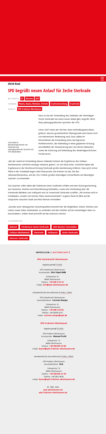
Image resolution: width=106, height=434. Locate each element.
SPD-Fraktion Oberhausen (29, 108)
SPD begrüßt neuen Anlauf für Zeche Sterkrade (49, 90)
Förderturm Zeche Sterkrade (35, 226)
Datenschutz (61, 252)
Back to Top (102, 430)
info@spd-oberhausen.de (55, 284)
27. (22, 98)
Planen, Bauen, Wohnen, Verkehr (33, 103)
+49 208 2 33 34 (56, 282)
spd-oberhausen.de (53, 389)
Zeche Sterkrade (70, 232)
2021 (37, 98)
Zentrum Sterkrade (19, 238)
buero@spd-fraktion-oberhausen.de (57, 348)
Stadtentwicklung (59, 103)
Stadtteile (74, 103)
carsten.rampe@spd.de (55, 315)
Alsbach (13, 226)
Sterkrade (38, 232)
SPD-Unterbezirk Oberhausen (52, 259)
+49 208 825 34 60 (57, 346)
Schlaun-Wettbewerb (20, 232)
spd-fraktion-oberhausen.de (53, 392)
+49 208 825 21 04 (57, 373)
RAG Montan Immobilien (65, 226)
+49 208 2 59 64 (56, 309)
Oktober (29, 98)
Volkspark (53, 232)
